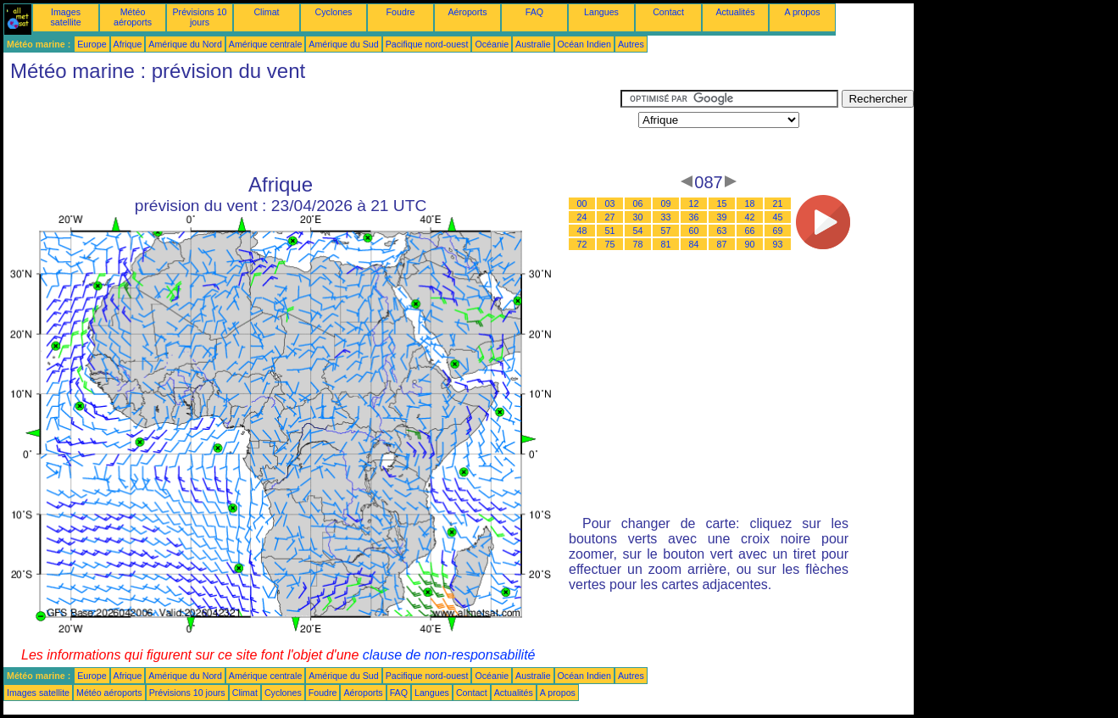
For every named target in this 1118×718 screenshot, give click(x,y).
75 (610, 244)
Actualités (734, 12)
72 (582, 244)
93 (778, 244)
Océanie (492, 44)
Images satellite (65, 17)
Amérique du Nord (184, 44)
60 (694, 230)
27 (610, 217)
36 (694, 217)
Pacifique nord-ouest (427, 44)
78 (638, 244)
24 (582, 217)
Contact (668, 12)
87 (722, 244)
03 (610, 203)
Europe (91, 44)
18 (750, 203)
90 (750, 244)
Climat (266, 12)
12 (694, 203)
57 (666, 230)
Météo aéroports (133, 17)
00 (582, 203)
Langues (601, 12)
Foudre (401, 12)
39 (722, 217)
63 (722, 230)
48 (582, 230)
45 (778, 217)
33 (666, 217)
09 (666, 203)
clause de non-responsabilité (449, 655)
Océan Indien (584, 44)
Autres (631, 44)
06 (638, 203)
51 (610, 230)
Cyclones (334, 12)
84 (694, 244)
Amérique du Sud (343, 44)
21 (778, 203)
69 (778, 230)
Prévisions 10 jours (200, 17)
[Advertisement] (311, 128)
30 (638, 217)
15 (722, 203)
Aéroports (467, 12)
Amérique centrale (265, 44)
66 (750, 230)
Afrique (128, 44)
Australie (532, 44)
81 (666, 244)
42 (750, 217)
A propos (802, 12)
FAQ (534, 12)
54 (638, 230)
